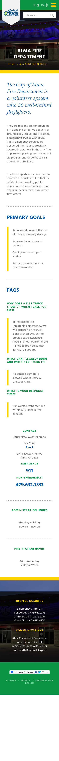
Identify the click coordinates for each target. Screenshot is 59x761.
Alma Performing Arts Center (29, 646)
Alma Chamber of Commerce (29, 638)
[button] (52, 15)
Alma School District (29, 642)
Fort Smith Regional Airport (29, 650)
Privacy (26, 680)
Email (29, 447)
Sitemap (11, 680)
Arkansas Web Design (39, 682)
